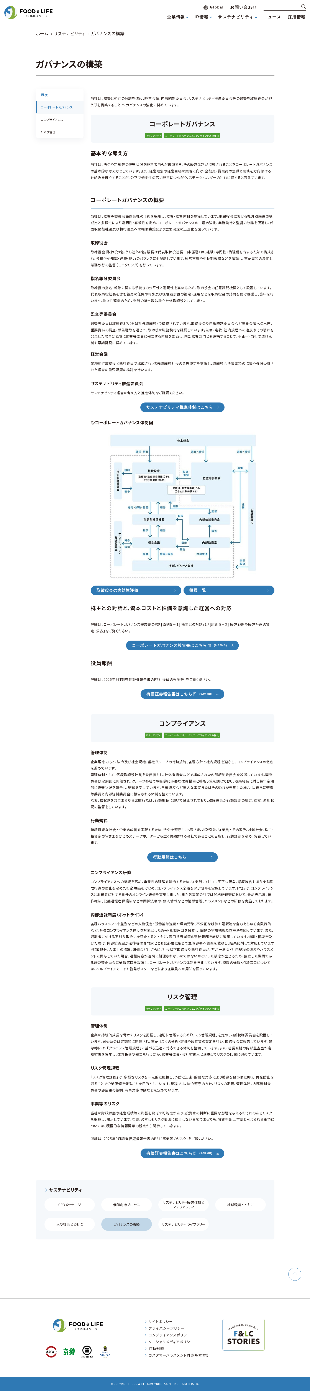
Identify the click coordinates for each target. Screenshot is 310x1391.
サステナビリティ (236, 17)
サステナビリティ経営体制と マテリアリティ (183, 1205)
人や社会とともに (69, 1224)
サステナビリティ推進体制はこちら (179, 407)
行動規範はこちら (170, 857)
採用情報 (297, 17)
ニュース (272, 17)
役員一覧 (197, 590)
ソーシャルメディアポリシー (171, 1341)
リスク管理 (48, 132)
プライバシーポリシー (167, 1328)
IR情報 (201, 17)
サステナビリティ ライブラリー (183, 1224)
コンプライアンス (52, 119)
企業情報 (176, 17)
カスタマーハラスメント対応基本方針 (179, 1355)
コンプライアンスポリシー (170, 1335)
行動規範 (156, 1348)
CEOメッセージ (69, 1204)
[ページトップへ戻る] (294, 1274)
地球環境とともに (240, 1204)
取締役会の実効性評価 (117, 590)
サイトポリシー (161, 1321)
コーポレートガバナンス (57, 107)
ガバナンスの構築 (126, 1224)
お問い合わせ (243, 7)
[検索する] (303, 6)
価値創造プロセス (126, 1204)
